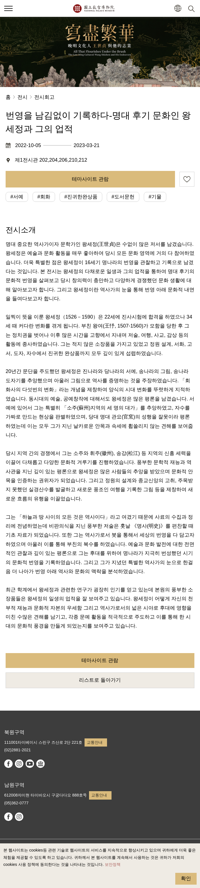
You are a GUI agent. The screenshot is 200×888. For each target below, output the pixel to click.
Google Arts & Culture (40, 763)
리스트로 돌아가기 (100, 680)
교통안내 (95, 742)
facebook (8, 763)
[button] (178, 8)
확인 (186, 878)
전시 (22, 97)
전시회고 (44, 97)
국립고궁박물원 (93, 8)
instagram (19, 763)
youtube (30, 763)
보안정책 (113, 864)
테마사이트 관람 (90, 179)
